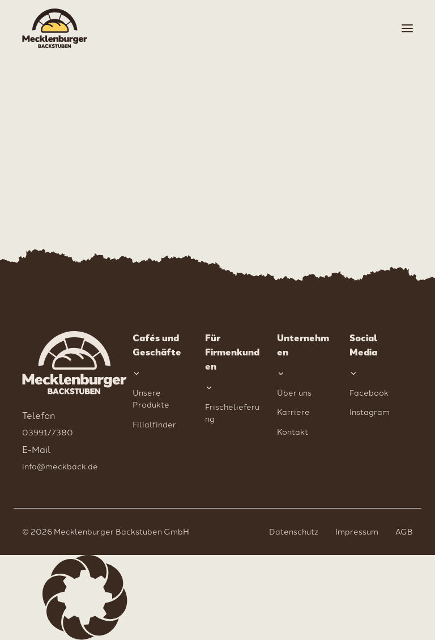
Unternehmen (303, 345)
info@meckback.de (60, 466)
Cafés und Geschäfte (157, 345)
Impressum (356, 531)
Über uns (294, 392)
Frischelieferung (232, 413)
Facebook (369, 392)
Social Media (363, 345)
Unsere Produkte (151, 398)
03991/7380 (47, 432)
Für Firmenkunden (232, 352)
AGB (404, 531)
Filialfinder (154, 424)
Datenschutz (293, 531)
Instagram (369, 411)
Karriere (293, 411)
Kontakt (292, 431)
